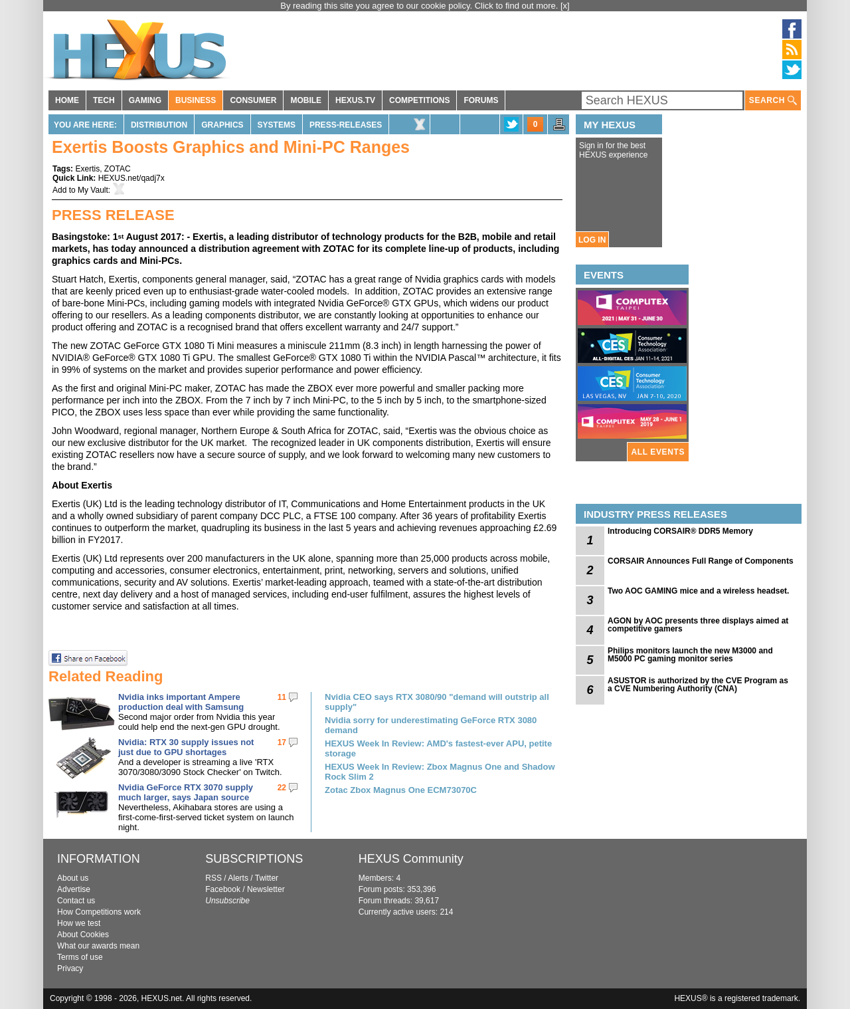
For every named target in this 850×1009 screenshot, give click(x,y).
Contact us (76, 900)
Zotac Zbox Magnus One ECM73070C (401, 790)
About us (72, 878)
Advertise (73, 889)
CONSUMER (253, 100)
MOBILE (305, 100)
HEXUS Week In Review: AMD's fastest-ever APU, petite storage (438, 748)
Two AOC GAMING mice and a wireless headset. (698, 591)
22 (282, 787)
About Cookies (83, 934)
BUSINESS (195, 100)
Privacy (70, 968)
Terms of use (80, 957)
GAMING (145, 100)
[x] (565, 6)
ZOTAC (117, 168)
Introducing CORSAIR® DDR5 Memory (680, 531)
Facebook (222, 889)
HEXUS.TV (355, 100)
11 (282, 697)
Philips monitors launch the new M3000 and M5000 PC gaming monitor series (690, 655)
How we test (78, 923)
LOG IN (592, 240)
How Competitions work (99, 912)
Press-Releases (345, 125)
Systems (277, 125)
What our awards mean (98, 946)
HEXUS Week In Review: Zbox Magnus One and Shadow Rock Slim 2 (440, 772)
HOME (67, 100)
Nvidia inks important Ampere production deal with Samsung (181, 702)
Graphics (222, 125)
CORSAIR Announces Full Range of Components (701, 561)
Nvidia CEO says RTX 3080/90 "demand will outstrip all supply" (437, 702)
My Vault (93, 190)
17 (282, 742)
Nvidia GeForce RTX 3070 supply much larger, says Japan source (185, 792)
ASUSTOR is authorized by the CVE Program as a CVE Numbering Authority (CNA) (698, 685)
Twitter (266, 878)
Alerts (238, 878)
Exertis (87, 168)
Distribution (159, 125)
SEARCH (773, 101)
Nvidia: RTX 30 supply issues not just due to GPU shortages (186, 747)
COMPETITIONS (419, 100)
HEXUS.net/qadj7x (131, 178)
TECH (104, 100)
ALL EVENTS (658, 452)
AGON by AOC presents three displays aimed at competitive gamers (698, 625)
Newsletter (266, 889)
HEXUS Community (411, 858)
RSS (213, 878)
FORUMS (481, 100)
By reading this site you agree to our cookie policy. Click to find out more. (420, 6)
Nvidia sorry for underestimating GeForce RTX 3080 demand (431, 725)
